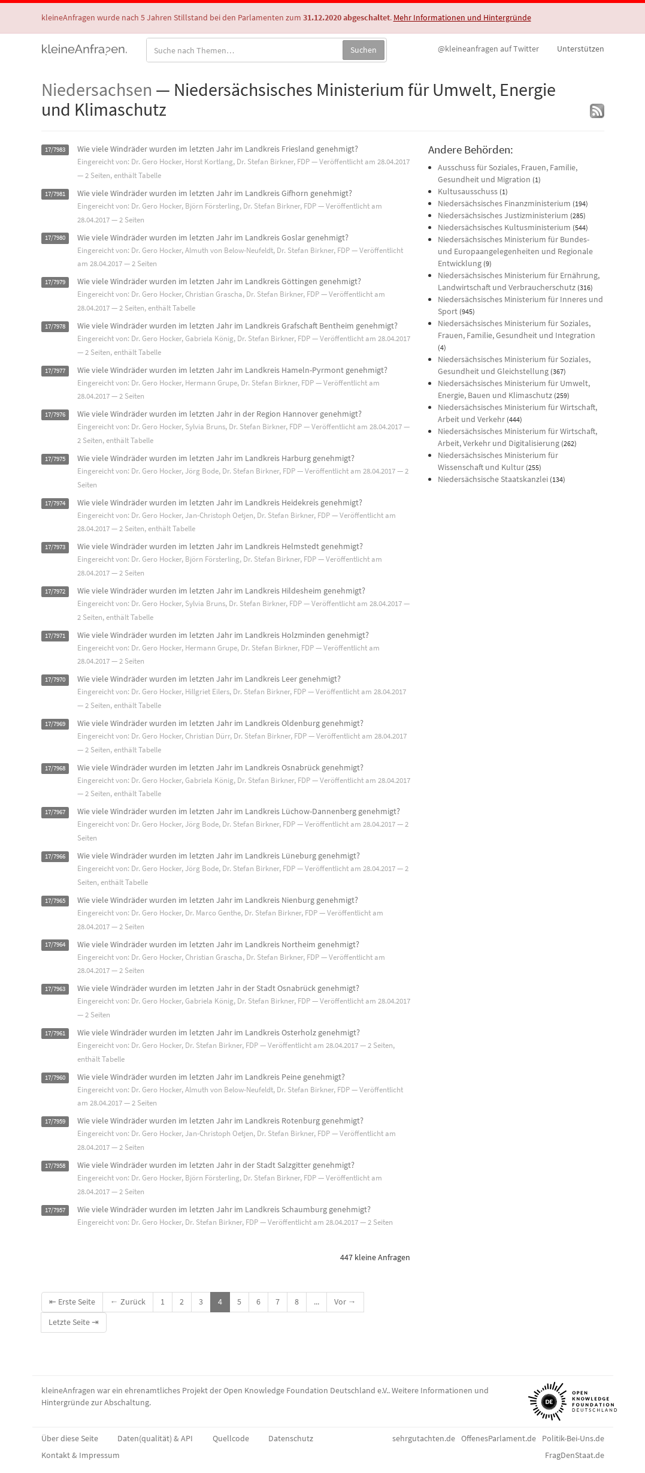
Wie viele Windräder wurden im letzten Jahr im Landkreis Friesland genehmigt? (217, 148)
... (316, 1301)
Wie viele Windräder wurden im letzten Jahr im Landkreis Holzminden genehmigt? (223, 634)
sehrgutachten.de (423, 1438)
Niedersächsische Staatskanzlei (493, 479)
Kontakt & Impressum (80, 1455)
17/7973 (55, 547)
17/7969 (55, 724)
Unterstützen (580, 48)
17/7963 (55, 989)
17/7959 (55, 1121)
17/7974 (55, 503)
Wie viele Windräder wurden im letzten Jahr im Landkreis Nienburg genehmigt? (217, 899)
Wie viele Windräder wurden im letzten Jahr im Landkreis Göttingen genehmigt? (219, 281)
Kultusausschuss (468, 191)
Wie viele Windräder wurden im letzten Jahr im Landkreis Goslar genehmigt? (213, 237)
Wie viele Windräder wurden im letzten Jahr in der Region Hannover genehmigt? (219, 413)
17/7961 (55, 1033)
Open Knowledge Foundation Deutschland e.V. (305, 1390)
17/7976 (55, 414)
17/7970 (55, 679)
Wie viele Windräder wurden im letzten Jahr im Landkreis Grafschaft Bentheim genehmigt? (237, 325)
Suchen (363, 49)
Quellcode (231, 1438)
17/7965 (55, 901)
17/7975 (55, 459)
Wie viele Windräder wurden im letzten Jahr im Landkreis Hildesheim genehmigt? (221, 590)
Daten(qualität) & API (155, 1438)
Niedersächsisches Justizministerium (503, 215)
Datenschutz (290, 1438)
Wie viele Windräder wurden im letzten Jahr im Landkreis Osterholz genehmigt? (218, 1032)
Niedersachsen (96, 89)
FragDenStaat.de (574, 1455)
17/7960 (55, 1078)
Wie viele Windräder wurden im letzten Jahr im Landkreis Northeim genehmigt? (218, 944)
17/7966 (55, 856)
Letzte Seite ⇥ (74, 1322)
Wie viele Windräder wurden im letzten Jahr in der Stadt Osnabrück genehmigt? (218, 988)
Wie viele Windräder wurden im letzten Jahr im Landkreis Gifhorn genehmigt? (214, 193)
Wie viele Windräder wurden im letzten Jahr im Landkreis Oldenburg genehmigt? (220, 723)
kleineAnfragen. (84, 49)
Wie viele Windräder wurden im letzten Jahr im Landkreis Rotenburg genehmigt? (220, 1120)
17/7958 (55, 1166)
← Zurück (128, 1301)
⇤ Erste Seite (72, 1301)
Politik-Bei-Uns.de (573, 1438)
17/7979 (55, 282)
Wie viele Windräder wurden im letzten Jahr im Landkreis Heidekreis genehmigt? (219, 502)
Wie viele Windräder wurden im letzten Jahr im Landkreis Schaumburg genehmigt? (224, 1209)
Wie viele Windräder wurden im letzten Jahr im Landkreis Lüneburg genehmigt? (218, 855)
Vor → (345, 1301)
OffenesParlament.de (498, 1438)
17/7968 (55, 768)
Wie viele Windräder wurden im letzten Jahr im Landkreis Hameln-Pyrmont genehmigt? (232, 370)
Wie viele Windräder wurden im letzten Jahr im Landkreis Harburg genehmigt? (216, 458)
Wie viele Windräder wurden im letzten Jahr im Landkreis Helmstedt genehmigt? (220, 546)
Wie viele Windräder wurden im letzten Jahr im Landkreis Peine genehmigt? (211, 1076)
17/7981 (55, 194)
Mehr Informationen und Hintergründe (462, 17)
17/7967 (55, 812)
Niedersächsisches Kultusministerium (504, 227)
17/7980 (55, 238)
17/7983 (55, 149)
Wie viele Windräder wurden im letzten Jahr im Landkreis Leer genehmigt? (209, 678)
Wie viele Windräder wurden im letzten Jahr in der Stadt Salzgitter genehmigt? (216, 1164)
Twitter (488, 48)
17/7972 (55, 591)
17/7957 (55, 1210)
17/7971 (55, 636)
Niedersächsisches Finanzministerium (504, 203)
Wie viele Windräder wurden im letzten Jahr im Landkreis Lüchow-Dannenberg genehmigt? (238, 811)
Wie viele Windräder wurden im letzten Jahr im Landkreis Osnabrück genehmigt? (220, 767)
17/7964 (55, 945)
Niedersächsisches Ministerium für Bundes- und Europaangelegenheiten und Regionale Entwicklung (515, 251)
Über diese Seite (69, 1438)
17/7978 (55, 326)
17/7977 (55, 371)
